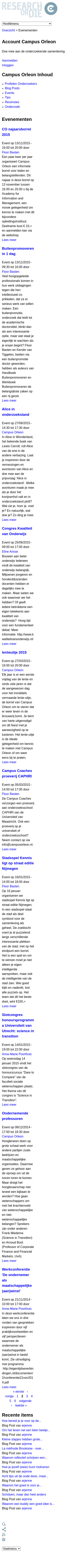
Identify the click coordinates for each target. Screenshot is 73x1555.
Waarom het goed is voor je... (22, 1485)
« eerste (18, 1391)
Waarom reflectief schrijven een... (24, 1457)
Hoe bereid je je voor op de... (21, 1420)
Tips (8, 97)
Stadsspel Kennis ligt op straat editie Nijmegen (18, 863)
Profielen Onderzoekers (21, 83)
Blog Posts (12, 88)
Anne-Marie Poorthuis (17, 1054)
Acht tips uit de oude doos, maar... (25, 1476)
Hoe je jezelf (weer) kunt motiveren (25, 1467)
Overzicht (8, 30)
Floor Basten (10, 152)
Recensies (12, 102)
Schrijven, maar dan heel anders (24, 1494)
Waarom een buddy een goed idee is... (28, 1503)
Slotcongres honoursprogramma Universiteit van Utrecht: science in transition (18, 1025)
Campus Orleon (12, 432)
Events (9, 93)
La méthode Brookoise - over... (23, 1448)
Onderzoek (12, 106)
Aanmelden (10, 60)
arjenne (27, 1425)
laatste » (21, 1405)
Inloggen (8, 65)
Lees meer (9, 240)
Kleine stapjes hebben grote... (22, 1439)
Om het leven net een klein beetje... (26, 1430)
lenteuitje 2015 (14, 652)
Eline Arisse (10, 551)
